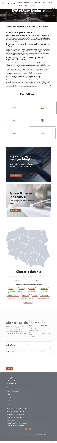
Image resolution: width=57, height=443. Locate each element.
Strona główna (24, 13)
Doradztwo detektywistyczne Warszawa (15, 421)
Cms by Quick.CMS (41, 437)
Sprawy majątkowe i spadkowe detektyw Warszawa (18, 410)
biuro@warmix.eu (45, 335)
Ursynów (38, 284)
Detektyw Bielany (32, 13)
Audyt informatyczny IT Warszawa (14, 420)
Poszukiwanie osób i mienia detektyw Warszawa (17, 418)
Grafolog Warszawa (11, 423)
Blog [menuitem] (44, 2)
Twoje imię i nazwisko (11, 347)
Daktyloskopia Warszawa (12, 424)
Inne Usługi (16, 206)
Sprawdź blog (17, 171)
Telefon (22, 353)
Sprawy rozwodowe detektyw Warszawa (15, 414)
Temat (39, 353)
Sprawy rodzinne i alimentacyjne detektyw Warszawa (18, 412)
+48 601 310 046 (45, 339)
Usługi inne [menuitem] (37, 2)
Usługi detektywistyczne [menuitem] (24, 2)
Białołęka (16, 282)
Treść (25, 346)
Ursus (37, 282)
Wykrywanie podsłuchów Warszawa (14, 415)
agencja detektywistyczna (38, 66)
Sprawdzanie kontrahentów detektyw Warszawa (17, 426)
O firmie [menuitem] (50, 2)
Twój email (11, 353)
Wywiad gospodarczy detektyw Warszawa (16, 417)
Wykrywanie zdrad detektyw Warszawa (15, 427)
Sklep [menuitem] (33, 5)
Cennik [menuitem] (20, 5)
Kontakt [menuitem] (27, 5)
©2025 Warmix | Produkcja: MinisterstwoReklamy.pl (23, 437)
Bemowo (16, 284)
